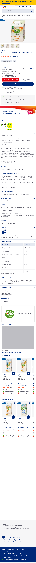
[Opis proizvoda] (18, 133)
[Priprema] (18, 227)
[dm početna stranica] (4, 6)
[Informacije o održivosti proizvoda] (18, 174)
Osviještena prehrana (11, 15)
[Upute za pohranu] (18, 278)
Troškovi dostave (9, 75)
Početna (3, 15)
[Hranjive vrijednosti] (18, 241)
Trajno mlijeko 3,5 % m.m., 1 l (23, 428)
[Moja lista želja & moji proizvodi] (23, 7)
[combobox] (18, 11)
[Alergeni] (18, 221)
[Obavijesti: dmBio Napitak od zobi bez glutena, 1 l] (6, 389)
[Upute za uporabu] (18, 198)
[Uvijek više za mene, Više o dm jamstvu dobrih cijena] (18, 112)
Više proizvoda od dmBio (17, 314)
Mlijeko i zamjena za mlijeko (23, 15)
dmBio (3, 50)
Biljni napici (4, 16)
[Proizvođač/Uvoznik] (18, 287)
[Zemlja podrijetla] (18, 299)
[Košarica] (30, 7)
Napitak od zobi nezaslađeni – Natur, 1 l (24, 384)
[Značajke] (18, 167)
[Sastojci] (18, 205)
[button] (33, 7)
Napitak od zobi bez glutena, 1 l (8, 384)
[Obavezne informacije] (18, 192)
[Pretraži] (31, 11)
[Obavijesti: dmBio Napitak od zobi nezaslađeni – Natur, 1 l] (21, 389)
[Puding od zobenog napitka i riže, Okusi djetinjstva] (18, 339)
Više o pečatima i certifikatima (10, 187)
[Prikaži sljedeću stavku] (32, 367)
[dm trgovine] (20, 7)
